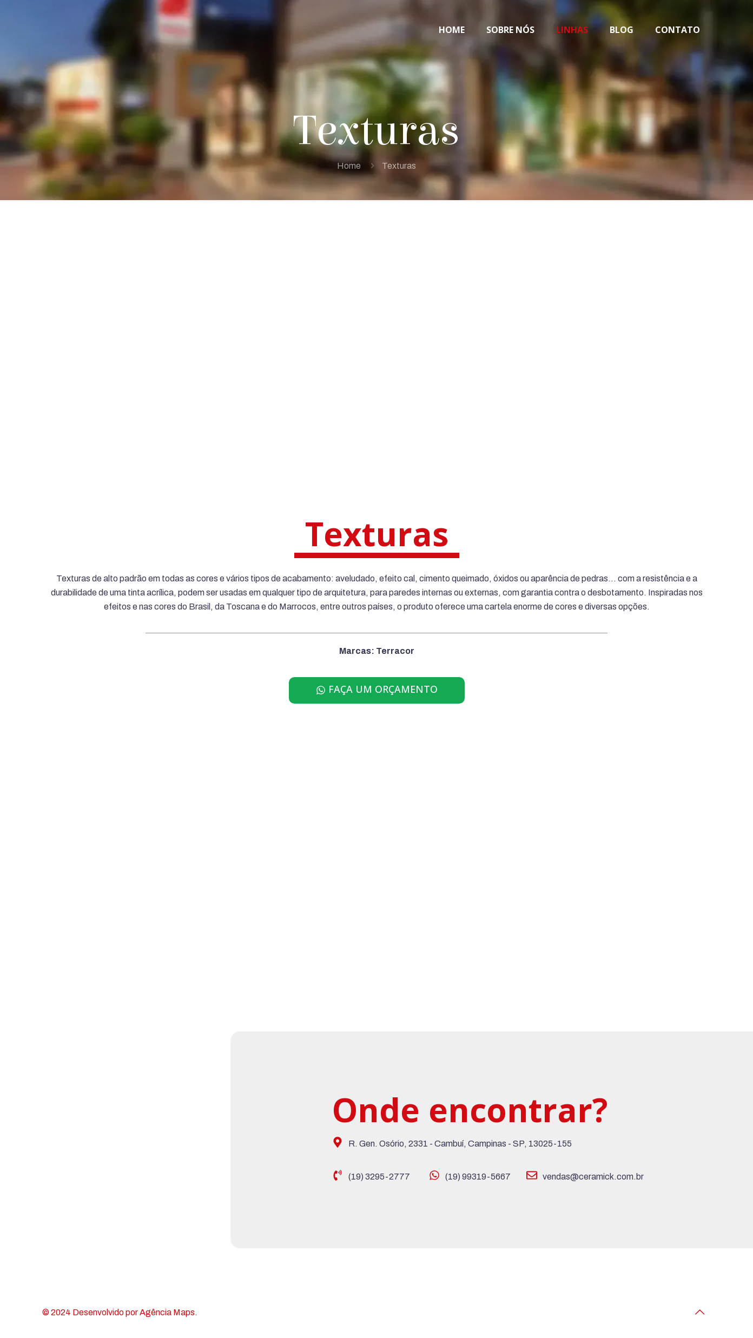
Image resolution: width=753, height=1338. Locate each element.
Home (349, 165)
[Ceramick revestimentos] (176, 1143)
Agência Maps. (168, 1312)
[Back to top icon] (699, 1312)
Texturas (399, 165)
